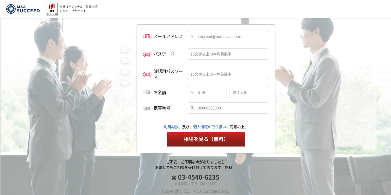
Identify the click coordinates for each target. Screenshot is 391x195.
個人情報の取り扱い (209, 127)
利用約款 (171, 127)
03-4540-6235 (198, 177)
